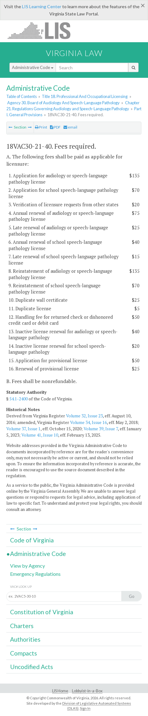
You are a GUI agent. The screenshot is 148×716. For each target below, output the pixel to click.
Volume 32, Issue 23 (84, 416)
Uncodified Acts (31, 666)
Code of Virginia (32, 540)
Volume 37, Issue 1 (23, 429)
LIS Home (60, 691)
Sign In (85, 708)
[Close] (142, 5)
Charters (22, 625)
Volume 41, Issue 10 (39, 435)
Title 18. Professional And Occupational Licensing (85, 96)
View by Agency (27, 566)
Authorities (25, 639)
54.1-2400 (18, 399)
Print (41, 127)
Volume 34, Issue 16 (88, 422)
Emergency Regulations (35, 574)
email (70, 127)
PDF (55, 127)
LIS (43, 30)
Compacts (23, 653)
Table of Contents (21, 96)
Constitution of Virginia (41, 612)
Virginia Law (74, 53)
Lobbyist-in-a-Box (87, 691)
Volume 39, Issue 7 (101, 429)
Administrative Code (32, 67)
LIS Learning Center (41, 6)
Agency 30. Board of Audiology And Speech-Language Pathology (63, 102)
